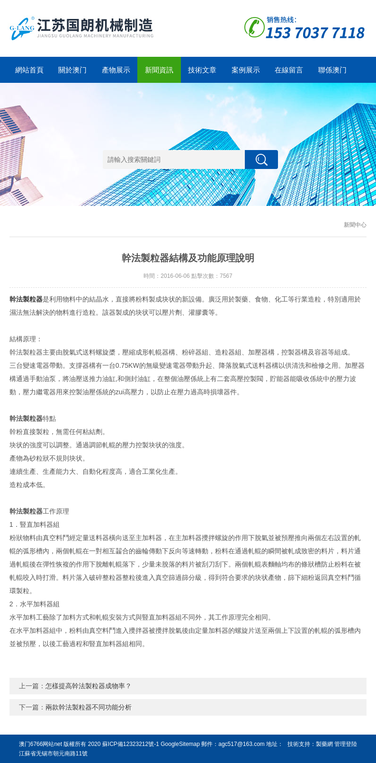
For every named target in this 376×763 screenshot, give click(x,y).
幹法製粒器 (26, 299)
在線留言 (289, 70)
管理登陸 (345, 744)
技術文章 (202, 70)
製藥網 (324, 744)
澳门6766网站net (40, 744)
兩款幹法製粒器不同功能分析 (88, 707)
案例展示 (246, 70)
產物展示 (116, 70)
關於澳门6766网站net (72, 74)
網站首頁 (29, 70)
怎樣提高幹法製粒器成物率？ (88, 686)
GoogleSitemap (180, 744)
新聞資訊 (159, 70)
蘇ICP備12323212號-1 (130, 744)
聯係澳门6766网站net (332, 74)
